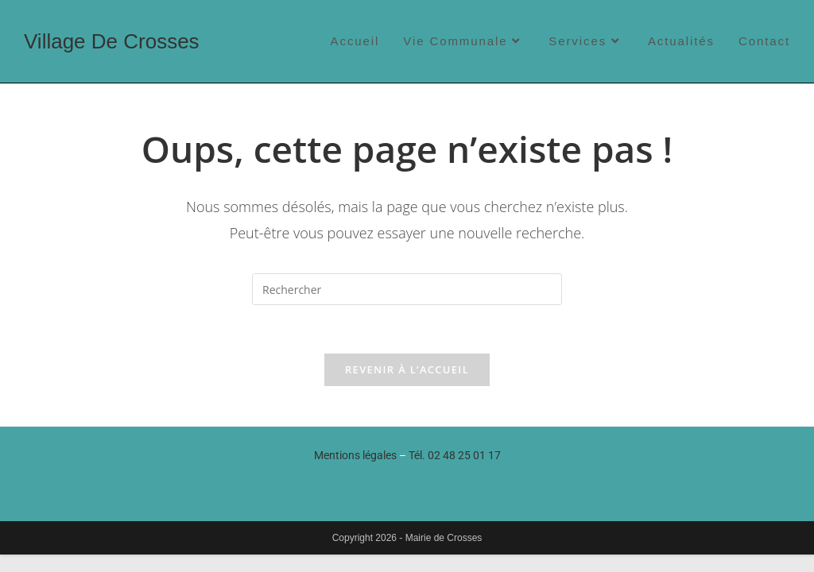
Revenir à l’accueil (407, 369)
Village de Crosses (112, 41)
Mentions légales (355, 455)
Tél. (455, 455)
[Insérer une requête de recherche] (407, 289)
